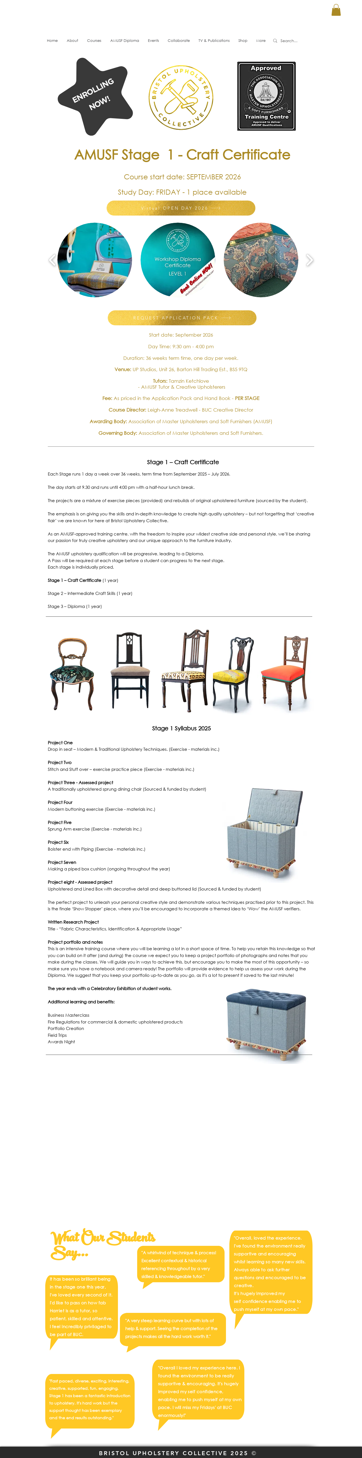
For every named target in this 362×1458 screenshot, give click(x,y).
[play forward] (309, 260)
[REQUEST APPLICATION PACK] (182, 317)
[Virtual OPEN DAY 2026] (181, 208)
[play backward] (52, 260)
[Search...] (294, 41)
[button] (336, 10)
